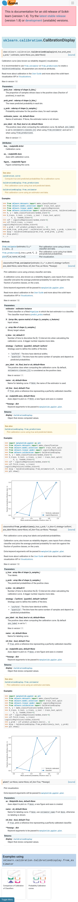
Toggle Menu (7, 899)
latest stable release (52, 16)
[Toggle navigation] (72, 2)
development (33, 20)
